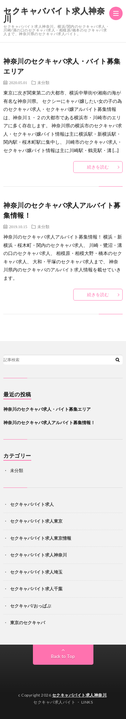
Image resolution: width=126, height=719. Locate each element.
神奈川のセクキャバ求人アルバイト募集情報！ (49, 422)
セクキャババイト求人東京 (36, 521)
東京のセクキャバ (27, 622)
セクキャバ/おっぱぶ (30, 605)
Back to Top (63, 656)
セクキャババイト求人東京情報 (40, 538)
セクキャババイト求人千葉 (36, 588)
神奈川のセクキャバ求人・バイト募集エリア (47, 409)
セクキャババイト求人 (32, 504)
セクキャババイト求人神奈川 (54, 15)
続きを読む (98, 167)
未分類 (43, 82)
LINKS (87, 702)
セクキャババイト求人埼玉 (36, 572)
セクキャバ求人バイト (54, 702)
